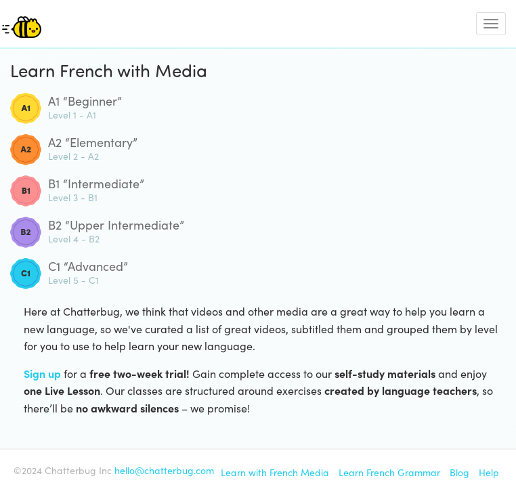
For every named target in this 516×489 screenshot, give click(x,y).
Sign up (42, 373)
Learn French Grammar (389, 472)
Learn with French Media (275, 472)
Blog (459, 472)
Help (489, 472)
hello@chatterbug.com (164, 470)
